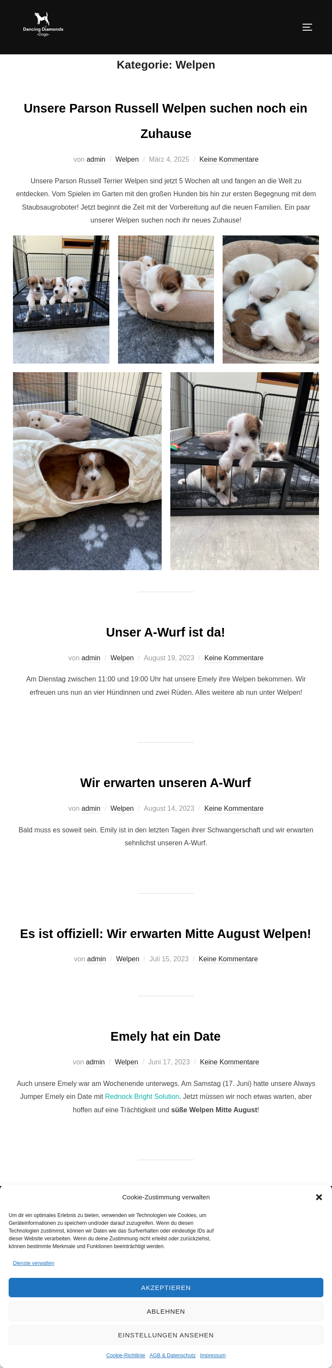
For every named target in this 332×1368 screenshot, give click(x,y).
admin (95, 179)
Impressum (213, 1355)
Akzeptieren (166, 1287)
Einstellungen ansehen (166, 1335)
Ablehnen (166, 1311)
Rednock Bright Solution (141, 1141)
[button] (319, 1197)
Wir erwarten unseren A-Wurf (165, 801)
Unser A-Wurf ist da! (165, 650)
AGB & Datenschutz (173, 1355)
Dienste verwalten (33, 1263)
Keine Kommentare (229, 179)
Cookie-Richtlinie (125, 1355)
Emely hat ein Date (165, 1080)
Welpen (127, 179)
